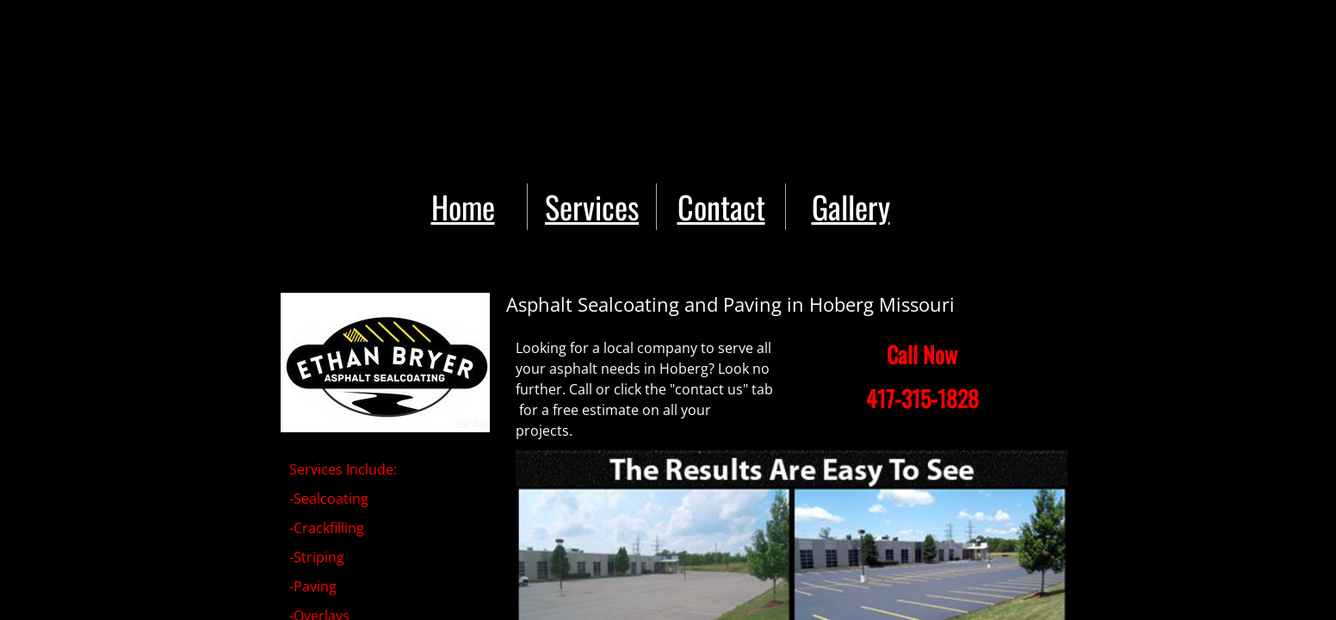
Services (592, 206)
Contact (721, 206)
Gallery (851, 206)
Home (463, 206)
